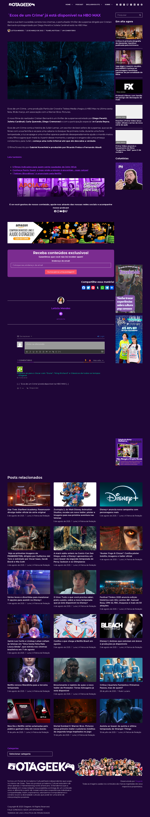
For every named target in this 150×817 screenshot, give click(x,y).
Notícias (56, 30)
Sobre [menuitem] (109, 4)
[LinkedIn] (134, 5)
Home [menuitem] (69, 4)
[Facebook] (117, 5)
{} (56, 351)
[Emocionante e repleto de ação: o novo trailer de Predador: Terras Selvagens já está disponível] (75, 670)
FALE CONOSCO (15, 810)
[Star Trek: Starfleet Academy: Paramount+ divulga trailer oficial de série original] (29, 494)
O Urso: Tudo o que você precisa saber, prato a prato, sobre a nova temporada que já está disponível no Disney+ (74, 600)
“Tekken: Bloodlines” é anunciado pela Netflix (37, 173)
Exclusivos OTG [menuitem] (94, 4)
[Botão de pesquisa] (140, 15)
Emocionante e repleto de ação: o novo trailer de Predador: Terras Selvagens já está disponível (74, 688)
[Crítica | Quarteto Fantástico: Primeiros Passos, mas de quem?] (121, 670)
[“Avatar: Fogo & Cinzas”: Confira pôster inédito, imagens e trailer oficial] (121, 538)
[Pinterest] (141, 5)
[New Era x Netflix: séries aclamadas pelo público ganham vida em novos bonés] (29, 711)
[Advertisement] (129, 227)
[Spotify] (138, 5)
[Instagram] (131, 5)
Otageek (138, 781)
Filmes (48, 30)
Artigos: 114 (61, 319)
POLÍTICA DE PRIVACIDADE (37, 813)
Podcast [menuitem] (79, 4)
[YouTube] (124, 5)
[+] (59, 351)
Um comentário (69, 30)
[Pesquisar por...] (127, 15)
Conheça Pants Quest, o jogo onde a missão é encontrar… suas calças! (50, 170)
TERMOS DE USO (15, 813)
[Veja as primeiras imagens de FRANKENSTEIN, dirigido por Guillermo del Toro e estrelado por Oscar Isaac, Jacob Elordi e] (29, 538)
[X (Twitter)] (120, 5)
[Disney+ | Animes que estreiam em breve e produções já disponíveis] (121, 626)
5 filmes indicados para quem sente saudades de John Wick (45, 167)
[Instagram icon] (61, 313)
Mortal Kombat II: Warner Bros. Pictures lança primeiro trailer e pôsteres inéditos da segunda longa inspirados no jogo (74, 729)
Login (100, 336)
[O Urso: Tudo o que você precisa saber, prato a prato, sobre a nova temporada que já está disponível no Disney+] (75, 582)
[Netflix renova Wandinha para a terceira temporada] (29, 670)
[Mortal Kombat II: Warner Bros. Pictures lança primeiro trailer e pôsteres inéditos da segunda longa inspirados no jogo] (75, 711)
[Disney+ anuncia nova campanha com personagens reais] (121, 494)
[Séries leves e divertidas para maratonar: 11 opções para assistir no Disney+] (29, 582)
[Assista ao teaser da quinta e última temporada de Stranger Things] (121, 711)
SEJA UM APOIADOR (33, 810)
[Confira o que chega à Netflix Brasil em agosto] (75, 626)
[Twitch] (127, 5)
